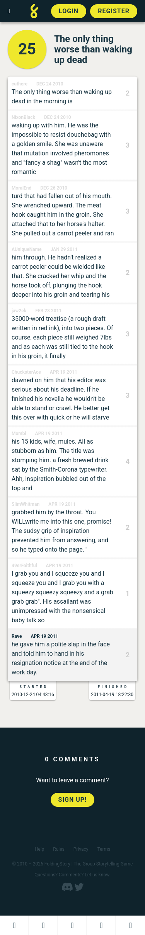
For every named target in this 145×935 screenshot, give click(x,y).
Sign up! (72, 799)
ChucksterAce (26, 372)
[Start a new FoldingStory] (43, 925)
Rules (58, 849)
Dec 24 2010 (49, 84)
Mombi (19, 433)
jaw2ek (19, 310)
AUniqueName (27, 249)
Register (114, 11)
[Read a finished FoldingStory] (101, 925)
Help (39, 849)
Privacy (81, 849)
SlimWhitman (25, 504)
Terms (104, 849)
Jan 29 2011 (64, 249)
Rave (17, 636)
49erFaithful (24, 565)
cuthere (19, 84)
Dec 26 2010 (53, 188)
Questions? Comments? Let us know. (72, 875)
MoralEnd (21, 188)
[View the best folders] (130, 925)
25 (27, 49)
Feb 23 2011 (48, 310)
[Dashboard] (14, 925)
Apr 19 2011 (63, 372)
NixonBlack (23, 117)
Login (68, 11)
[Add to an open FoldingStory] (72, 925)
